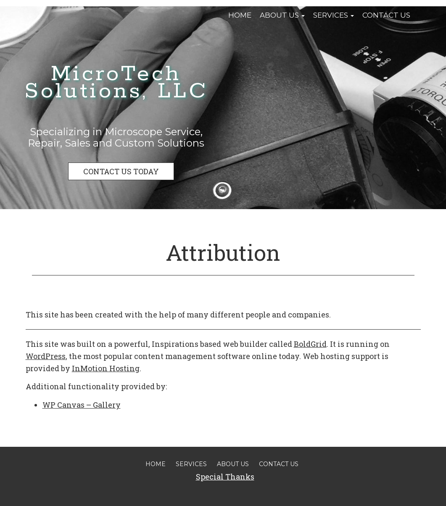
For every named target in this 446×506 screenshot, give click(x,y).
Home (239, 15)
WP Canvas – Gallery (81, 405)
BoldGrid (310, 344)
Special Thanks (225, 477)
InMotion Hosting (106, 368)
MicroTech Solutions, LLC (116, 82)
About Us (282, 15)
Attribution (223, 252)
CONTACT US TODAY (121, 171)
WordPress (46, 356)
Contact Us (386, 15)
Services (333, 15)
